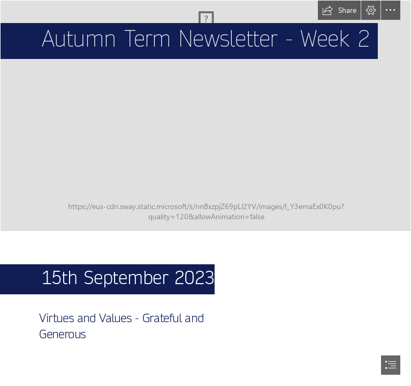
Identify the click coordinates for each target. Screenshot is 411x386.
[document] (205, 193)
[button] (339, 10)
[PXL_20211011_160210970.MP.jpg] (205, 116)
